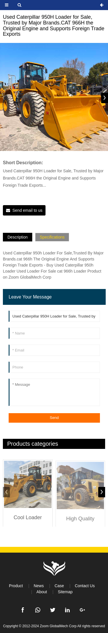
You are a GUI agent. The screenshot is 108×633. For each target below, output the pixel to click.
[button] (104, 98)
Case (59, 585)
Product (16, 585)
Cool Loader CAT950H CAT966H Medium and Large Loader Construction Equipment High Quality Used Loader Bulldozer (27, 523)
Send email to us (27, 210)
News (39, 585)
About (42, 591)
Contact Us (85, 585)
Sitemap (65, 591)
